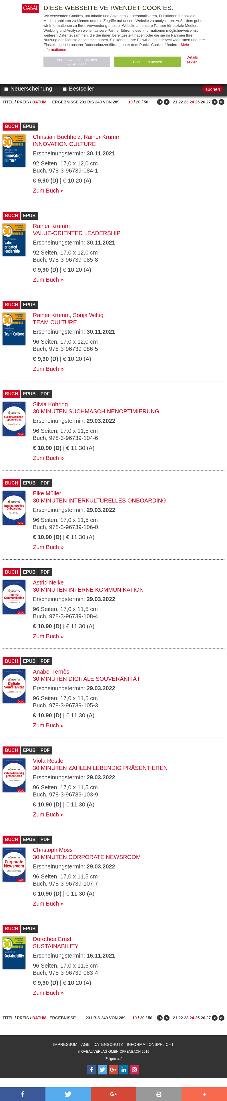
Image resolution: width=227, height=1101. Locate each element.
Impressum (65, 1044)
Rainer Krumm (102, 137)
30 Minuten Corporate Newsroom (87, 857)
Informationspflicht (150, 1044)
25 (197, 102)
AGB (85, 1044)
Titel (8, 102)
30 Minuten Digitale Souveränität (86, 679)
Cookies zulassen (147, 62)
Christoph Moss (53, 850)
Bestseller (78, 88)
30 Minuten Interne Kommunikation (88, 589)
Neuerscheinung (28, 88)
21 (175, 102)
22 (180, 102)
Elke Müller (47, 493)
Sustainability (56, 946)
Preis (23, 102)
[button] (22, 1094)
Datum (39, 102)
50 (146, 102)
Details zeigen (192, 59)
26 (203, 102)
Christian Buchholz (57, 137)
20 (138, 102)
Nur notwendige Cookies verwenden (76, 62)
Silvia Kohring (50, 404)
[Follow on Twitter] (102, 1069)
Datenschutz (108, 1044)
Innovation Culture (64, 144)
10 (130, 102)
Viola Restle (48, 761)
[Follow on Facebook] (91, 1069)
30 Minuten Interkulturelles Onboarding (100, 500)
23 (186, 102)
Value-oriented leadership (76, 233)
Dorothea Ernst (52, 939)
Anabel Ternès (51, 671)
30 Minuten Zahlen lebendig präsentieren (100, 768)
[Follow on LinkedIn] (123, 1069)
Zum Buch (46, 190)
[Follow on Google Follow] (113, 1069)
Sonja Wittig (88, 315)
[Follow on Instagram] (134, 1069)
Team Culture (55, 322)
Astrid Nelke (48, 582)
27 (208, 102)
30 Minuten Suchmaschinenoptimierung (96, 411)
